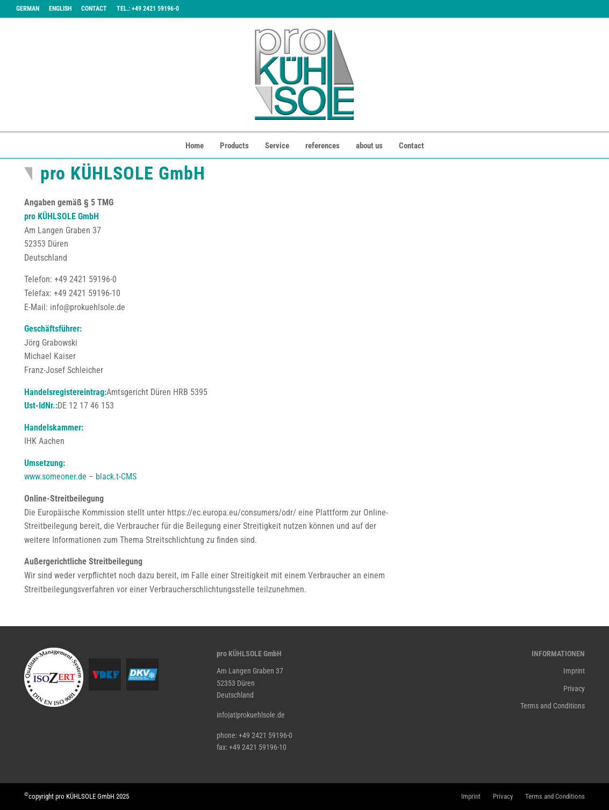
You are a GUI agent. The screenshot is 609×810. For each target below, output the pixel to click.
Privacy (574, 688)
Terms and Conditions (552, 705)
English (60, 8)
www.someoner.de (55, 476)
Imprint (574, 670)
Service (277, 145)
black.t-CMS (116, 476)
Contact (94, 8)
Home (194, 145)
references (322, 145)
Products (234, 145)
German (27, 8)
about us (369, 145)
